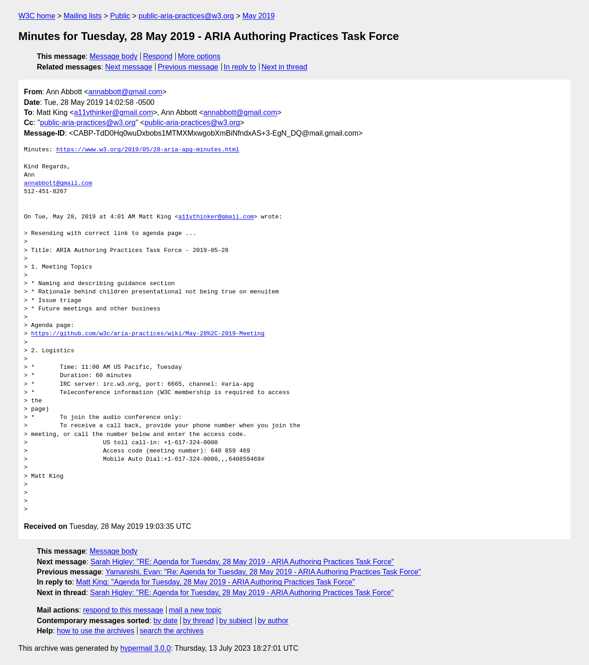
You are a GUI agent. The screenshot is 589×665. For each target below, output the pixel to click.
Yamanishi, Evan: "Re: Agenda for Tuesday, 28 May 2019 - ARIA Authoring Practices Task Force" (263, 572)
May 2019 (259, 16)
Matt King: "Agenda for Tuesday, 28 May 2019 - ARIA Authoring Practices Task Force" (215, 582)
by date (165, 621)
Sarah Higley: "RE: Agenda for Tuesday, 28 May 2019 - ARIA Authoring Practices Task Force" (242, 562)
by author (273, 621)
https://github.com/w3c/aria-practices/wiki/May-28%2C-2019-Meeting (148, 334)
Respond (158, 56)
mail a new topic (195, 610)
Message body (114, 56)
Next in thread (284, 67)
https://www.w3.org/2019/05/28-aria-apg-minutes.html (147, 150)
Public (120, 16)
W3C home (36, 16)
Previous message (188, 67)
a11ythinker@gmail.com (113, 112)
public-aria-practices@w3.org (186, 16)
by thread (198, 621)
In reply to (240, 67)
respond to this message (123, 610)
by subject (235, 621)
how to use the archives (95, 631)
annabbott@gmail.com (125, 92)
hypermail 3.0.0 (145, 648)
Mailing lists (83, 16)
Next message (128, 67)
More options (199, 56)
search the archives (172, 631)
